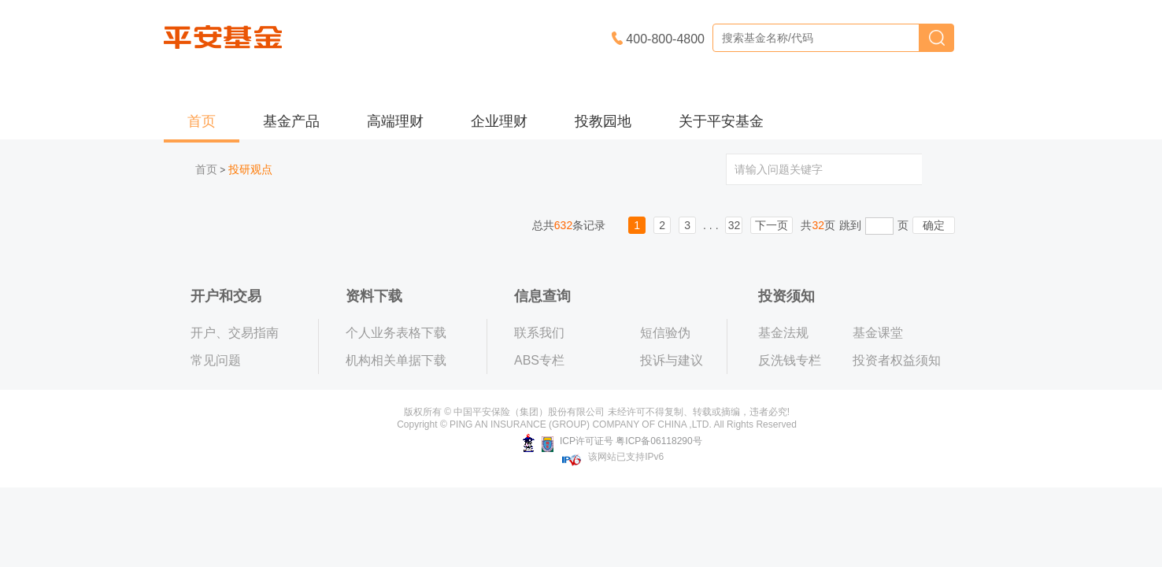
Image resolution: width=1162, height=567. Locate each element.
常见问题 (216, 360)
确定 (934, 225)
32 (734, 225)
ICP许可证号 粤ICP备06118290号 (612, 441)
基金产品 (291, 121)
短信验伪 (665, 332)
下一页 (771, 225)
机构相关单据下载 (396, 360)
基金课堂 (878, 332)
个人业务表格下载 (396, 332)
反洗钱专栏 (789, 360)
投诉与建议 (671, 360)
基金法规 (783, 332)
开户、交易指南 (235, 332)
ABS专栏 (539, 360)
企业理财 (499, 121)
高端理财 (395, 121)
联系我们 (539, 332)
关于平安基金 (721, 121)
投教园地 (603, 121)
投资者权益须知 (897, 360)
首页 (201, 121)
